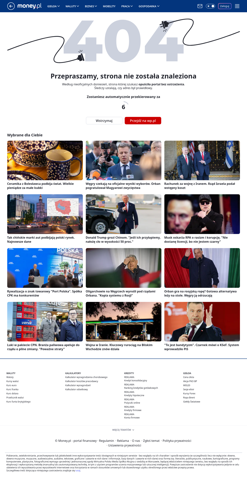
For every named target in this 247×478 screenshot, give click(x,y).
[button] (237, 6)
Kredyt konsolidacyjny (135, 380)
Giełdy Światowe (191, 401)
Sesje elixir (188, 389)
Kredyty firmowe (133, 410)
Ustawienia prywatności (124, 445)
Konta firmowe (132, 417)
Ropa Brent (189, 397)
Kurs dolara (12, 393)
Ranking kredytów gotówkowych (141, 387)
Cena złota (188, 377)
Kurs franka (12, 389)
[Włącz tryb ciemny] (210, 6)
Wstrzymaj (104, 120)
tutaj (77, 470)
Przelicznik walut (15, 397)
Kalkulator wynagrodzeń (78, 385)
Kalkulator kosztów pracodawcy (81, 381)
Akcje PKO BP (190, 381)
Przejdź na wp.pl (143, 120)
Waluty (71, 6)
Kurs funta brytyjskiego (18, 401)
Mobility (109, 6)
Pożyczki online (132, 402)
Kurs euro (11, 385)
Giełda (52, 6)
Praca (125, 6)
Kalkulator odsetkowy (76, 389)
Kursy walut (12, 381)
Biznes (89, 6)
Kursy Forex (189, 393)
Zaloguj (224, 6)
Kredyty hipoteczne (134, 395)
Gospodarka (147, 6)
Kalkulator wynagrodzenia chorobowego (86, 377)
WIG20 (186, 385)
